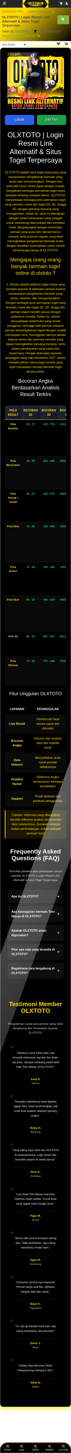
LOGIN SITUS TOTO (12, 11)
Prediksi (49, 1447)
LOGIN (19, 119)
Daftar (35, 1447)
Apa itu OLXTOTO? (35, 896)
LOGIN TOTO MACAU (39, 11)
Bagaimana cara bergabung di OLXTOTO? (35, 971)
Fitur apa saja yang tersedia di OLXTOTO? (35, 952)
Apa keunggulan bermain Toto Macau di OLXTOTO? (35, 914)
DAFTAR (51, 119)
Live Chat (63, 1447)
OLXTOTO (22, 31)
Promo (7, 1447)
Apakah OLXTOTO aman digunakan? (35, 933)
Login (21, 1447)
